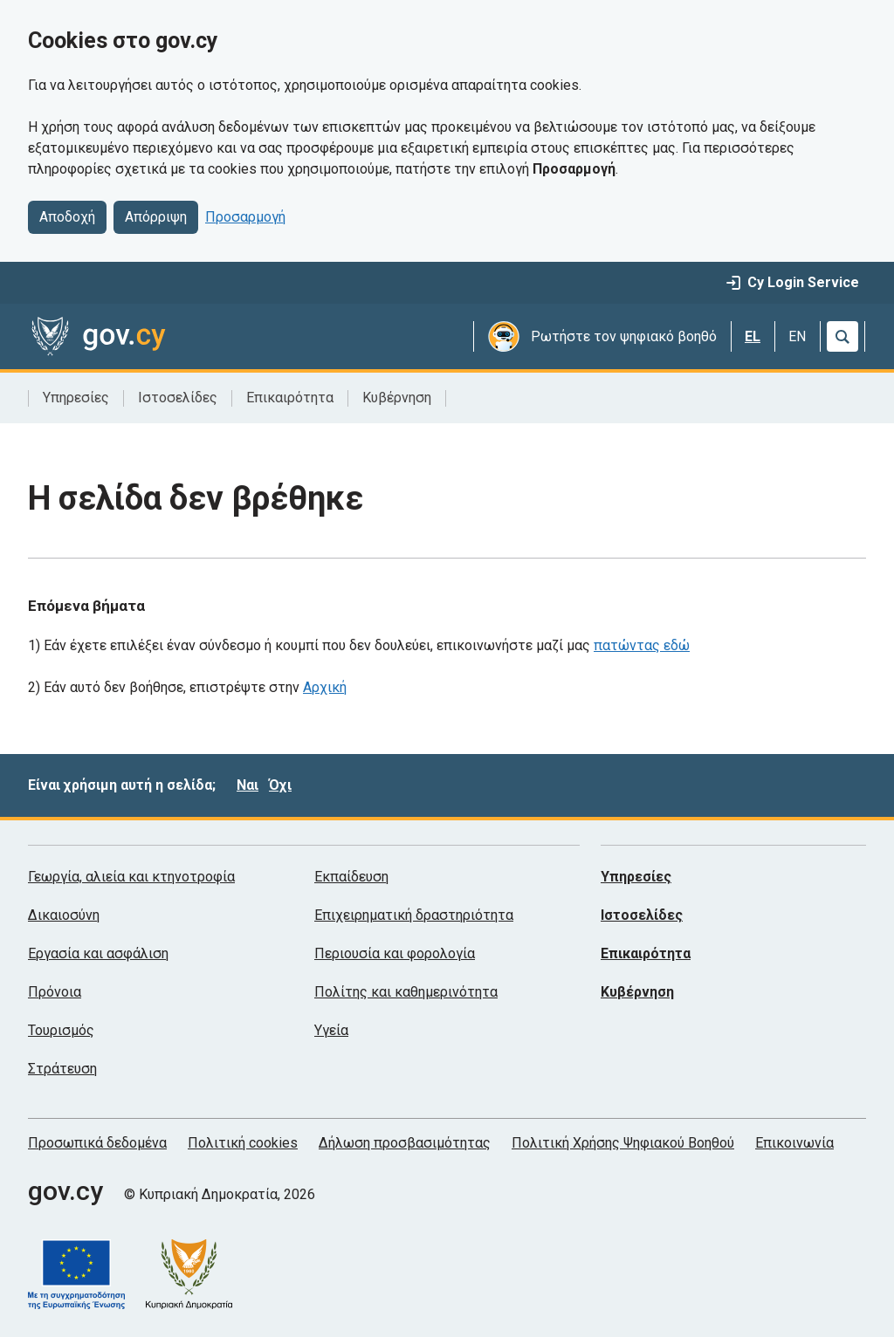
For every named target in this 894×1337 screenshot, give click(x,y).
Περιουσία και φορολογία (394, 953)
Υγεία (331, 1030)
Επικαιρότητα (290, 397)
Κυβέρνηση (396, 397)
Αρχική (325, 687)
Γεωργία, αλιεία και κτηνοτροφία (131, 876)
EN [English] (797, 336)
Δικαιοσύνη (64, 915)
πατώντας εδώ (642, 645)
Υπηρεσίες (76, 397)
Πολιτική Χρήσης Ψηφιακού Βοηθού (623, 1143)
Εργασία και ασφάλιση (98, 953)
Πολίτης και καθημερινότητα (406, 992)
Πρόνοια (54, 992)
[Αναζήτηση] (842, 336)
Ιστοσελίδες (177, 397)
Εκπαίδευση (351, 876)
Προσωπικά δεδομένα (97, 1143)
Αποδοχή (67, 217)
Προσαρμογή (245, 217)
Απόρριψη (156, 217)
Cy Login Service (792, 282)
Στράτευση (62, 1068)
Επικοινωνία (794, 1143)
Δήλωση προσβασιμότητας (405, 1143)
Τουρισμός (61, 1030)
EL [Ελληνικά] (752, 336)
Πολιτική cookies (243, 1143)
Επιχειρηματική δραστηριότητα (413, 915)
